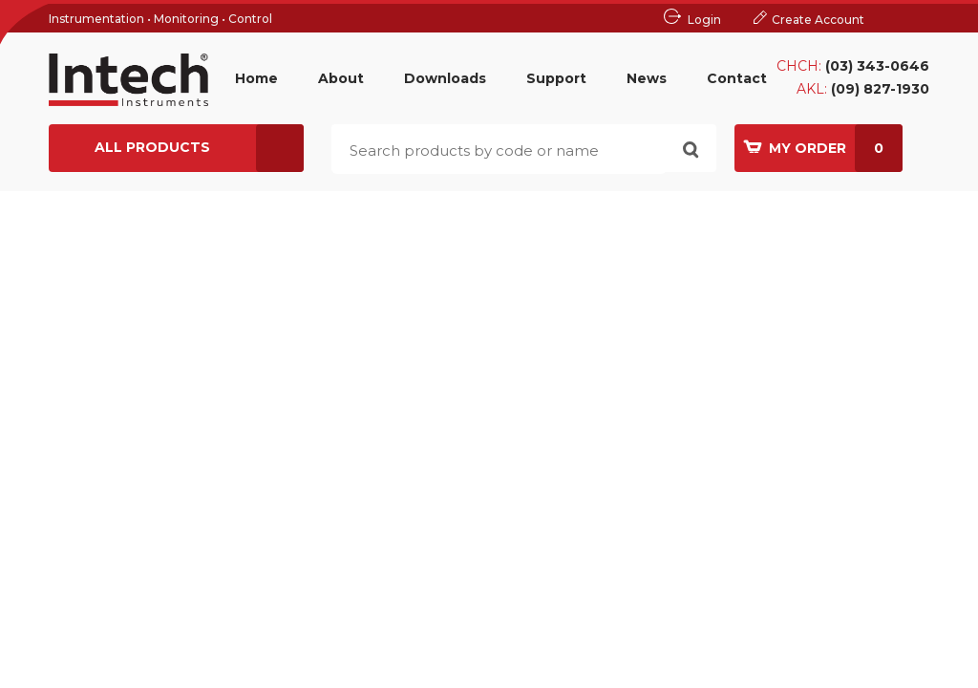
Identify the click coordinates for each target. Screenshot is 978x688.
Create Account (818, 19)
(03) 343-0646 (877, 66)
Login (704, 19)
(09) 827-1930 (880, 88)
